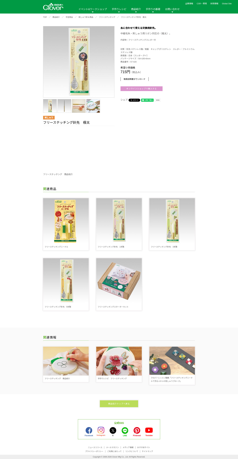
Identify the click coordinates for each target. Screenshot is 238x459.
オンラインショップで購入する (141, 89)
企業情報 (189, 3)
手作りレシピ (119, 9)
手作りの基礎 (153, 9)
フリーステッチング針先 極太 (133, 17)
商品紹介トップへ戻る (119, 404)
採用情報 (214, 3)
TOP (45, 17)
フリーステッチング (107, 17)
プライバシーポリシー (94, 451)
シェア (124, 99)
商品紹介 (136, 9)
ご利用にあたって (114, 451)
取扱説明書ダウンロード (134, 79)
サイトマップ (147, 451)
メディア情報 (128, 447)
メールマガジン (112, 447)
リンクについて (131, 451)
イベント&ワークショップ (92, 9)
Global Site (227, 3)
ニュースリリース (95, 447)
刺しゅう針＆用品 (86, 17)
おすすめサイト (143, 447)
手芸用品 (69, 17)
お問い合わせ (172, 9)
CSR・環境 (202, 3)
